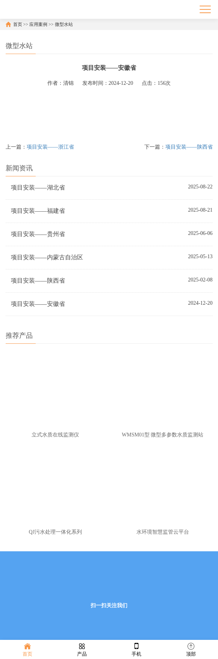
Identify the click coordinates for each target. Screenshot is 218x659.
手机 (136, 649)
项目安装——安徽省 (38, 304)
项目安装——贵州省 (38, 234)
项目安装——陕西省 (189, 147)
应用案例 (38, 24)
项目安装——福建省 (38, 211)
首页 (17, 24)
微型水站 (64, 24)
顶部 (191, 649)
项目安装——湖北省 (38, 187)
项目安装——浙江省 (50, 147)
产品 (82, 649)
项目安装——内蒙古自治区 (47, 257)
